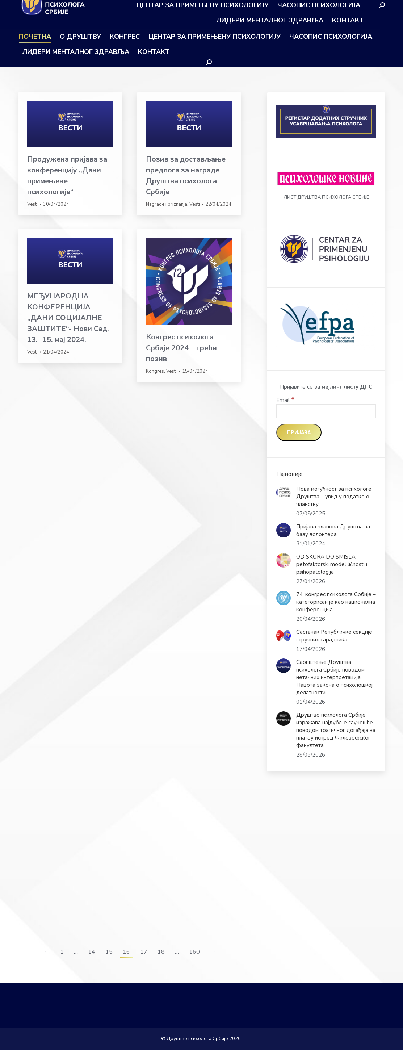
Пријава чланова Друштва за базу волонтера (333, 530)
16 (126, 952)
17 (143, 952)
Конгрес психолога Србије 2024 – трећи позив (181, 348)
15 (109, 952)
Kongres (155, 371)
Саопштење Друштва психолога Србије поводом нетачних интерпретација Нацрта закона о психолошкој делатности (334, 677)
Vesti (32, 204)
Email (285, 400)
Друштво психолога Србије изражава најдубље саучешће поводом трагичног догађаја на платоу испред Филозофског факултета (335, 730)
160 (194, 952)
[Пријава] (299, 432)
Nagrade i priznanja (166, 204)
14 (91, 952)
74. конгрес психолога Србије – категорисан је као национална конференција (336, 602)
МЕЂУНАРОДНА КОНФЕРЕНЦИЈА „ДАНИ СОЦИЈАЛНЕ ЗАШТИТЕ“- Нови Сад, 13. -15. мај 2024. (68, 317)
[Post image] (283, 492)
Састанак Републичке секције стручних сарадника (334, 635)
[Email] (326, 411)
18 (161, 952)
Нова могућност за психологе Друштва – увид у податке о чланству (333, 496)
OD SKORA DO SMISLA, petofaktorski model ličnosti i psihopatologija (331, 564)
